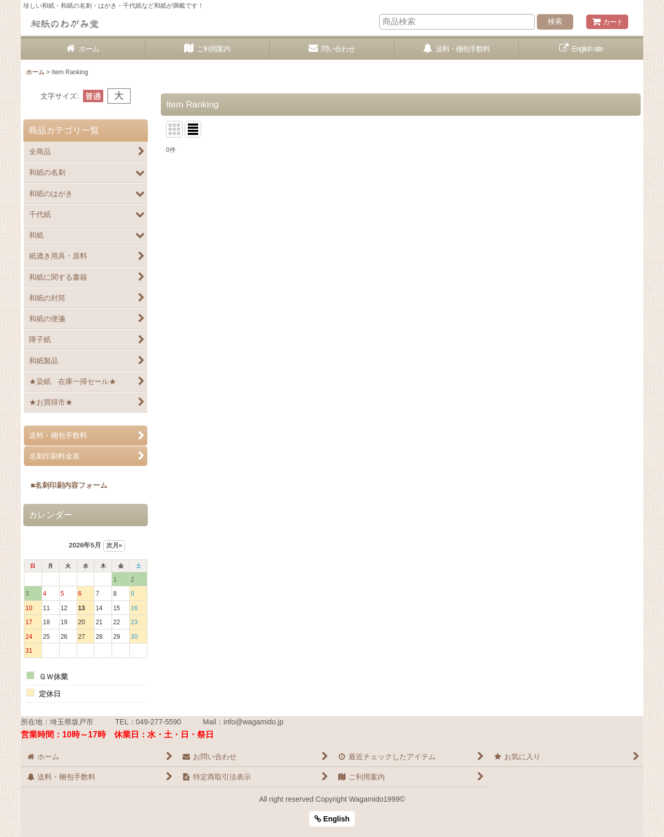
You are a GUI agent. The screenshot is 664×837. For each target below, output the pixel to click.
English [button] (332, 819)
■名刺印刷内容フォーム (65, 485)
